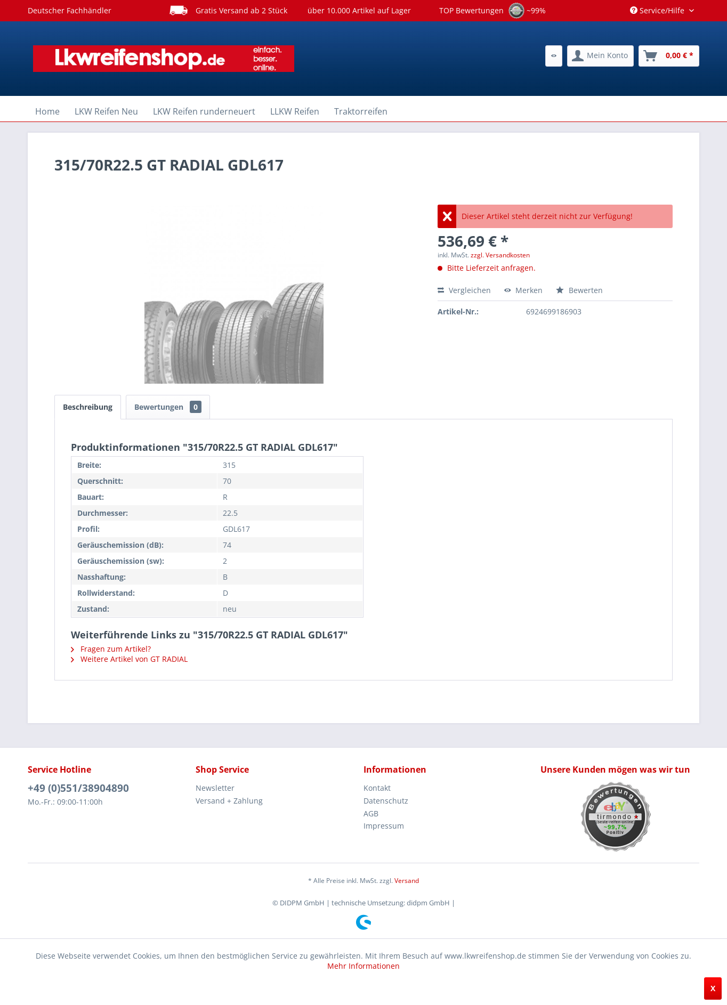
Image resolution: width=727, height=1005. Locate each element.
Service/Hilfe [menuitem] (658, 10)
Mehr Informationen (363, 966)
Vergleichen (464, 290)
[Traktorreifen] (361, 111)
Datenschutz (386, 801)
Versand (406, 880)
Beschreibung (87, 407)
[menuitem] (553, 56)
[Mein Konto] (600, 56)
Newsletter (215, 788)
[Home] (47, 111)
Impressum (384, 826)
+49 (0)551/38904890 (78, 788)
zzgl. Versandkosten (500, 255)
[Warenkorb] (669, 56)
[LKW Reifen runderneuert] (204, 111)
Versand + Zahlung (229, 801)
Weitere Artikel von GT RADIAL (129, 659)
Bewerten (579, 290)
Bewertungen (167, 407)
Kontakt (377, 788)
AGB (371, 813)
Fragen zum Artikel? (111, 649)
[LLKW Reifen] (295, 111)
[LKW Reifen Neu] (106, 111)
